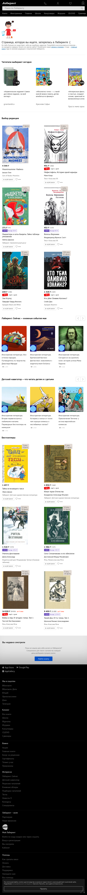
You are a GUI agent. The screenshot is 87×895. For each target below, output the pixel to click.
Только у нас (7, 762)
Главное (28, 13)
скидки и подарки (57, 47)
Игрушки (61, 13)
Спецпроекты (8, 805)
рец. (63, 126)
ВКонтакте (7, 685)
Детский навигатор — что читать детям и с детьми (28, 379)
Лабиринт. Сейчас (10, 776)
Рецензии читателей (11, 783)
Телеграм (6, 703)
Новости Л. (7, 798)
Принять (43, 889)
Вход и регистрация (11, 840)
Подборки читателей (11, 791)
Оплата (5, 863)
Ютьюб (5, 693)
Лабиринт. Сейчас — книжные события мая (24, 318)
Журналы (6, 721)
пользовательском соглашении (22, 884)
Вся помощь (7, 877)
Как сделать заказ (10, 859)
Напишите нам (8, 874)
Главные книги (8, 751)
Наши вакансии (9, 820)
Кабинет (6, 847)
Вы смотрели (8, 844)
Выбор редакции (10, 118)
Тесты (4, 794)
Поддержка (7, 870)
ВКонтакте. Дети (9, 689)
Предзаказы (7, 766)
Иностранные (16, 13)
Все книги (6, 714)
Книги (4, 13)
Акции (5, 747)
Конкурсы (6, 801)
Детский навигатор (10, 780)
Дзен (4, 700)
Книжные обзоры (10, 787)
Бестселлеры (8, 437)
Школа (38, 13)
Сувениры (82, 13)
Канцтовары (49, 13)
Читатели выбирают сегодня (16, 62)
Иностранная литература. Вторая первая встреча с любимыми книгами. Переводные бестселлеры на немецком (14, 421)
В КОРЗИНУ (8, 180)
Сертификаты (8, 758)
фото (26, 126)
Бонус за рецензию (10, 755)
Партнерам (7, 817)
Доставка (6, 866)
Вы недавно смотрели (13, 642)
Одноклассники (9, 696)
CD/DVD (71, 13)
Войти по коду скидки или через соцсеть (20, 836)
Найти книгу (43, 658)
